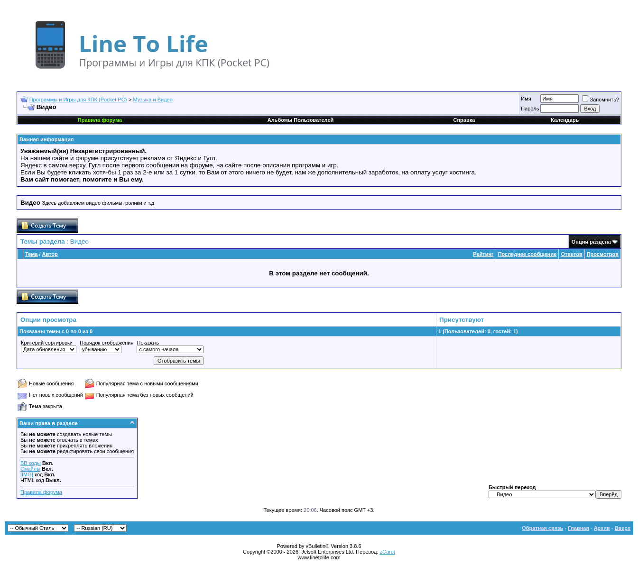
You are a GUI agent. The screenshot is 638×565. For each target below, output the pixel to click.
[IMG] (26, 474)
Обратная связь (542, 528)
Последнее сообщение (527, 254)
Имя (526, 98)
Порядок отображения (106, 343)
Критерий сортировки (47, 343)
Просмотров (603, 254)
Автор (50, 254)
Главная (578, 528)
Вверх (622, 528)
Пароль (530, 108)
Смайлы (30, 469)
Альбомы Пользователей (301, 120)
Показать (148, 343)
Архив (602, 528)
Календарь (565, 120)
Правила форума (41, 492)
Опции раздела (591, 242)
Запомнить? (600, 99)
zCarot (387, 552)
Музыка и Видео (153, 99)
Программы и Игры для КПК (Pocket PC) (78, 99)
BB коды (30, 463)
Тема (31, 254)
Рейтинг (483, 254)
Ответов (571, 254)
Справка (464, 120)
